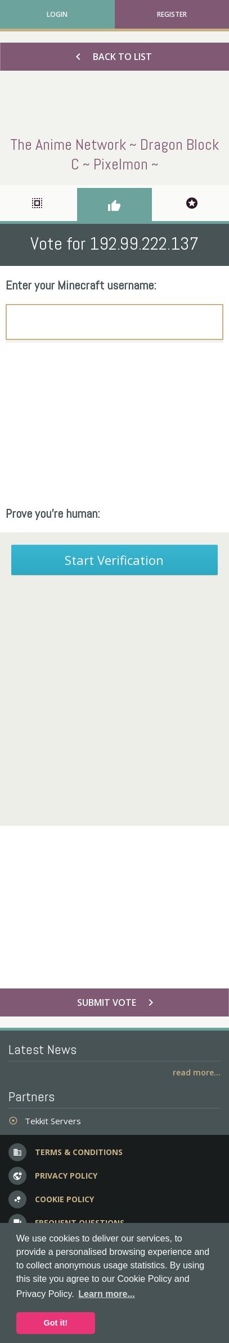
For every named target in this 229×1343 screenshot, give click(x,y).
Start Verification (114, 559)
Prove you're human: (53, 513)
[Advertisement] (114, 424)
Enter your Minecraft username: (81, 285)
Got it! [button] (56, 1322)
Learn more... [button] (106, 1294)
